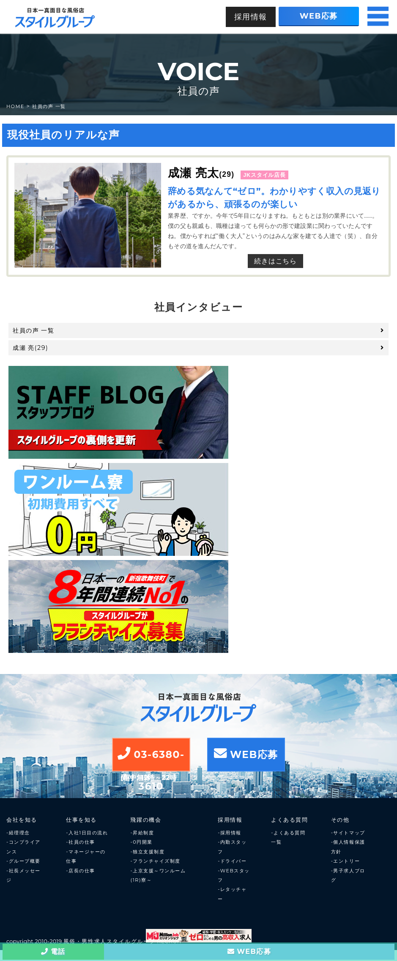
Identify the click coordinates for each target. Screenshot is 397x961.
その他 (340, 820)
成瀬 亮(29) (198, 347)
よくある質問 (289, 820)
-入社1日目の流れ (87, 833)
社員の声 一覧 (49, 106)
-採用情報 (229, 833)
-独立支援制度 (147, 852)
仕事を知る (81, 820)
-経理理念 (18, 833)
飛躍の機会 (145, 820)
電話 (53, 951)
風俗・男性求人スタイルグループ (109, 941)
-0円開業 (141, 842)
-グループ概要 (23, 861)
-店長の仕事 (80, 871)
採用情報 (250, 17)
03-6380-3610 (151, 759)
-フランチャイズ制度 (155, 861)
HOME (15, 106)
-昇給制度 (142, 833)
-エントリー (345, 861)
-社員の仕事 (80, 842)
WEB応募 (319, 16)
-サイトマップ (348, 833)
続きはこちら (275, 261)
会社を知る (21, 820)
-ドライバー (232, 861)
